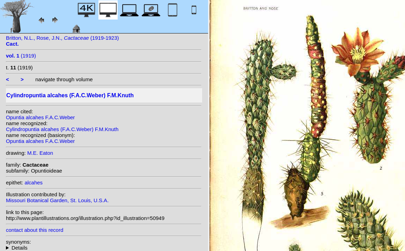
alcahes (33, 182)
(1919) (21, 56)
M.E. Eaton (40, 153)
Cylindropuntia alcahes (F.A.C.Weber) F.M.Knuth (62, 129)
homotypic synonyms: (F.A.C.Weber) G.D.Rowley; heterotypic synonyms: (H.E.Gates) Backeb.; (103, 248)
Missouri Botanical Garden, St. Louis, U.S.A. (57, 200)
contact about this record (34, 230)
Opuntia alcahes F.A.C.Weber (40, 117)
